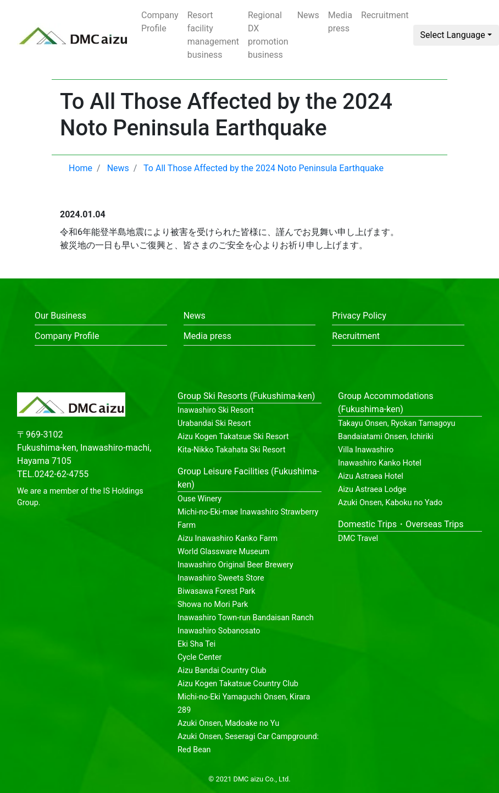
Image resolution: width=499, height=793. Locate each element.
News (308, 15)
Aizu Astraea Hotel (370, 476)
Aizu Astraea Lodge (372, 489)
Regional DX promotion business (268, 35)
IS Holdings (123, 491)
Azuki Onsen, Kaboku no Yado (390, 502)
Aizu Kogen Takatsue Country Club (238, 683)
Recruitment (385, 15)
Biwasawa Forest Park (217, 591)
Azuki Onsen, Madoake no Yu (228, 723)
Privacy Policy (359, 315)
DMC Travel (358, 538)
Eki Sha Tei (196, 644)
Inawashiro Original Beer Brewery (235, 565)
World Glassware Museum (224, 551)
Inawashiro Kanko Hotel (380, 463)
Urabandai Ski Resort (214, 423)
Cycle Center (199, 657)
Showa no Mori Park (213, 604)
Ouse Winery (199, 499)
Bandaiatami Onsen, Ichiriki (386, 436)
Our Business (60, 315)
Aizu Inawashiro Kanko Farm (228, 538)
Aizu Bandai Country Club (222, 670)
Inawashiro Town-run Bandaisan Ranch (246, 617)
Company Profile (160, 22)
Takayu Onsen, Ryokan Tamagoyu (396, 423)
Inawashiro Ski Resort (216, 410)
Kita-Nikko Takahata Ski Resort (231, 450)
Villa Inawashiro (365, 450)
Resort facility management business (213, 35)
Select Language (452, 35)
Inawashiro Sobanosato (219, 631)
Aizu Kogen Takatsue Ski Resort (233, 436)
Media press (340, 22)
